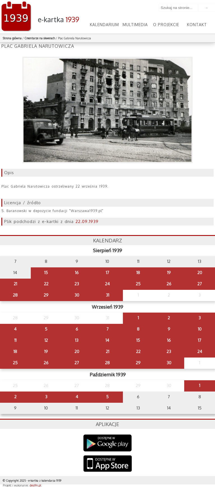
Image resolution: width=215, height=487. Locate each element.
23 (76, 283)
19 (169, 272)
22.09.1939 (87, 221)
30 (76, 295)
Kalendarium (104, 24)
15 (46, 272)
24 (107, 283)
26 (169, 283)
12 (46, 340)
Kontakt (197, 24)
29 (46, 295)
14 (107, 340)
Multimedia (135, 24)
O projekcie (166, 24)
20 (199, 272)
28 (15, 295)
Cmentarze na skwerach (40, 38)
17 (107, 272)
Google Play (107, 443)
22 (46, 283)
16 (77, 272)
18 (138, 272)
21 (15, 283)
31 (107, 295)
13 (76, 340)
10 (200, 329)
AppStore (107, 464)
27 (199, 283)
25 (138, 283)
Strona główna (12, 38)
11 (15, 340)
